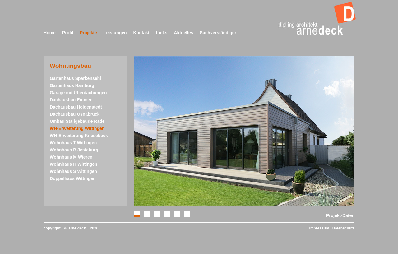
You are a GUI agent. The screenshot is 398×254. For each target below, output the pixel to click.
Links (162, 32)
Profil (67, 32)
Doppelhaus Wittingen (73, 178)
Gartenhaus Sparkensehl (75, 78)
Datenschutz (343, 228)
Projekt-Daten (340, 215)
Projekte (88, 32)
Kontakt (141, 32)
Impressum (319, 228)
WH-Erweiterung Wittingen (77, 128)
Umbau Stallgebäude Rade (77, 121)
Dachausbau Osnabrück (75, 114)
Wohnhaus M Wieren (71, 157)
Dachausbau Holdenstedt (76, 106)
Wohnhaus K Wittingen (73, 164)
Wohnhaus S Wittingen (73, 171)
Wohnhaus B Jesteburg (74, 149)
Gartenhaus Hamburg (72, 85)
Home (50, 32)
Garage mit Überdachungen (78, 92)
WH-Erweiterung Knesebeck (79, 135)
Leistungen (115, 32)
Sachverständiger (218, 32)
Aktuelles (183, 32)
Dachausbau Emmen (71, 99)
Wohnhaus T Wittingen (73, 142)
